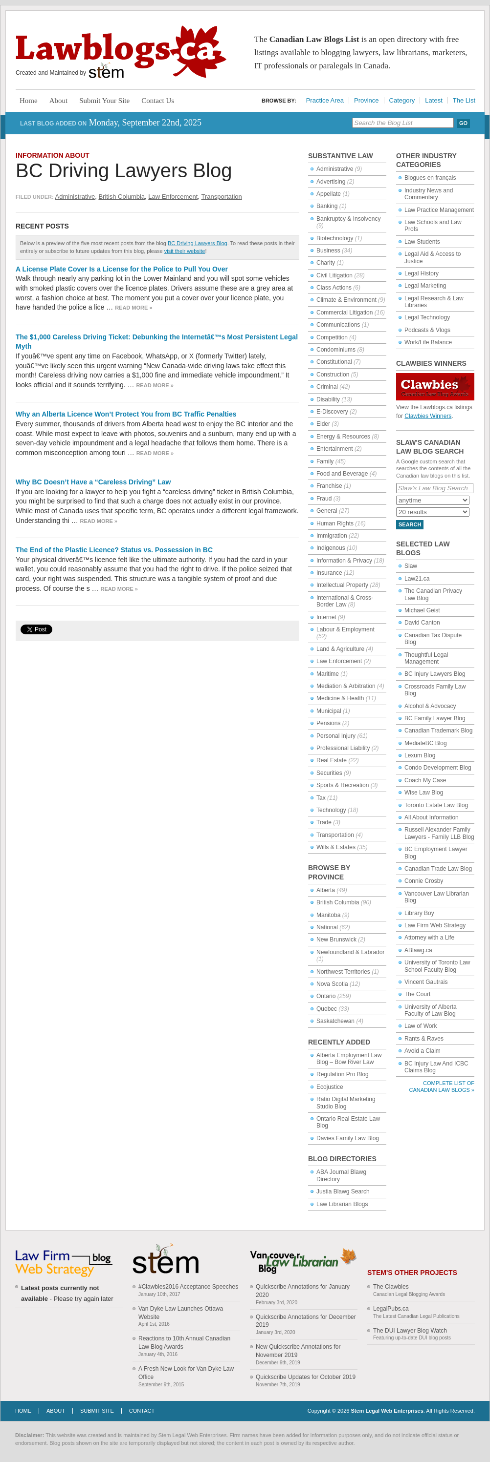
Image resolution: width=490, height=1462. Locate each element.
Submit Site (97, 1411)
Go (463, 123)
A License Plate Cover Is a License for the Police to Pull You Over (122, 269)
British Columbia (121, 196)
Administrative (75, 196)
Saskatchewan (335, 1021)
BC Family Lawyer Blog (435, 718)
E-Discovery (332, 411)
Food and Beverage (342, 473)
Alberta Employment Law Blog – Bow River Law (348, 1058)
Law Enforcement (173, 196)
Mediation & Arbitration (346, 686)
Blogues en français (430, 177)
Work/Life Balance (428, 342)
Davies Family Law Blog (347, 1138)
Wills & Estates (336, 847)
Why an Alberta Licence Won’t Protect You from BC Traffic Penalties (126, 414)
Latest (433, 100)
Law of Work (420, 1026)
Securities (329, 773)
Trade (324, 822)
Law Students (422, 241)
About (58, 100)
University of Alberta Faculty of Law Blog (430, 1010)
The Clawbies (391, 1286)
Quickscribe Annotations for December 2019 (306, 1321)
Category (402, 100)
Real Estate (331, 760)
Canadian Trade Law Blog (438, 868)
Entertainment (334, 448)
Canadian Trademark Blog (438, 730)
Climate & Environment (346, 299)
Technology (331, 810)
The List (464, 100)
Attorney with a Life (429, 937)
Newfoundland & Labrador (350, 952)
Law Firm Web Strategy (435, 925)
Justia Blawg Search (343, 1191)
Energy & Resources (343, 436)
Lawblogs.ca (121, 51)
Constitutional (334, 361)
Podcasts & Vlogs (427, 330)
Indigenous (330, 547)
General (326, 510)
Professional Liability (343, 748)
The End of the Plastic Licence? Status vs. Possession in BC (114, 550)
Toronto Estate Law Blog (436, 805)
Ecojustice (329, 1087)
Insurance (329, 572)
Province (366, 100)
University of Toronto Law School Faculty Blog (437, 966)
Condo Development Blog (437, 767)
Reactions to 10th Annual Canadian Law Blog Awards (184, 1342)
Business (328, 250)
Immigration (331, 535)
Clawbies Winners (427, 416)
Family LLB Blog (452, 837)
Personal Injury (336, 735)
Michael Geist (422, 610)
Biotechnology (334, 238)
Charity (325, 262)
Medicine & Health (340, 698)
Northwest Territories (343, 971)
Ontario (325, 996)
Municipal (328, 711)
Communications (338, 324)
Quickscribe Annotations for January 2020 (303, 1290)
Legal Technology (427, 317)
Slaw (410, 566)
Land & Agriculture (340, 649)
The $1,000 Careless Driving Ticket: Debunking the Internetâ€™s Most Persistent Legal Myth (157, 342)
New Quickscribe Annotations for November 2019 (298, 1350)
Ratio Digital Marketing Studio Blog (346, 1102)
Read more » (133, 308)
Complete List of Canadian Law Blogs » (441, 1086)
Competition (332, 337)
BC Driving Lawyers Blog (124, 170)
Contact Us (157, 100)
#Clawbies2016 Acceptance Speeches (188, 1286)
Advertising (330, 181)
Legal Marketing (425, 285)
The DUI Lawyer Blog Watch (410, 1330)
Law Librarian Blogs (342, 1204)
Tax (321, 797)
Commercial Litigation (344, 312)
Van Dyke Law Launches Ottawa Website (180, 1312)
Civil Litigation (334, 275)
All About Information (431, 817)
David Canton (422, 622)
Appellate (328, 193)
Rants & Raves (424, 1038)
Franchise (329, 485)
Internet (326, 617)
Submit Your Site (104, 100)
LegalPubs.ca (391, 1308)
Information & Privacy (344, 560)
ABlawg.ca (418, 950)
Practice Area (325, 100)
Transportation (221, 196)
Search (410, 524)
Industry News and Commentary (428, 194)
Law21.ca (416, 578)
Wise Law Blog (423, 792)
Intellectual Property (342, 585)
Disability (328, 399)
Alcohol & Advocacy (430, 706)
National (327, 927)
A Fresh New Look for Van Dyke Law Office (186, 1372)
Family (325, 461)
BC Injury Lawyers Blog (435, 673)
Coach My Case (425, 780)
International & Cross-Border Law (344, 601)
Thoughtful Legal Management (426, 658)
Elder (323, 423)
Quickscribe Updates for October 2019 (306, 1377)
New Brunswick (336, 939)
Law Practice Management (439, 210)
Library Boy (419, 913)
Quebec (326, 1008)
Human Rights (335, 523)
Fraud (324, 498)
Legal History (421, 273)
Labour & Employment (345, 629)
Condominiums (336, 349)
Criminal (327, 386)
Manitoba (328, 915)
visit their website (184, 251)
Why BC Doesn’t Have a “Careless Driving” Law (93, 482)
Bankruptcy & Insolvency (348, 218)
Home (29, 100)
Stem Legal (106, 70)
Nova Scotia (332, 984)
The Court (417, 994)
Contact (142, 1411)
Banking (326, 206)
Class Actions (334, 287)
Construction (332, 374)
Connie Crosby (423, 880)
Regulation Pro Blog (342, 1074)
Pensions (328, 723)
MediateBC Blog (425, 743)
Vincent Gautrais (426, 982)
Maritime (327, 673)
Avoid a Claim (422, 1050)
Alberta (325, 890)
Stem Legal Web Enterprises (387, 1411)
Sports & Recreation (342, 785)
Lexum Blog (419, 755)
